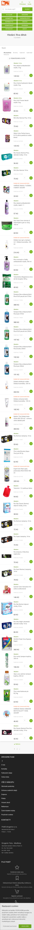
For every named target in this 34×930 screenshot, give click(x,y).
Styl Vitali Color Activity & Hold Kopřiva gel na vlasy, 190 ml (22, 222)
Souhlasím (25, 926)
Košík (29, 3)
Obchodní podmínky (7, 786)
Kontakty (4, 769)
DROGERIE (25, 15)
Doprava (4, 794)
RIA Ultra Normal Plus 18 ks (22, 118)
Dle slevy (15, 52)
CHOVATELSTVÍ (25, 18)
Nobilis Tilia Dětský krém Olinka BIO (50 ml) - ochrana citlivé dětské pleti (23, 418)
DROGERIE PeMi (7, 757)
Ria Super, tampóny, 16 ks (22, 536)
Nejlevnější (29, 52)
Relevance (6, 54)
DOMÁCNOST (9, 25)
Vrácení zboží (5, 802)
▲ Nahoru (17, 744)
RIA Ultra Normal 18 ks (21, 170)
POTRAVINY (9, 29)
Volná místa (5, 777)
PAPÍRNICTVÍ (9, 22)
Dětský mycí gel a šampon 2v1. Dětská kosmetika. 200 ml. (22, 242)
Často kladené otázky (8, 810)
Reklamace (4, 806)
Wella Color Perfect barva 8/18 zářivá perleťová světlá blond (22, 135)
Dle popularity (7, 52)
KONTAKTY (6, 820)
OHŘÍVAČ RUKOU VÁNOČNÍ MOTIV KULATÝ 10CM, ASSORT (22, 711)
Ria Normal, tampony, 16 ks (22, 436)
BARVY (25, 29)
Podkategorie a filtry (17, 58)
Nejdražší (22, 52)
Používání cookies (7, 815)
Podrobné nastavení (10, 926)
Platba (3, 798)
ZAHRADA (25, 25)
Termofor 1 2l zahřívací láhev (23, 488)
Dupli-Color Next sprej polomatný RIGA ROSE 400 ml (22, 471)
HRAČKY (24, 22)
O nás (3, 765)
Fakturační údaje (6, 773)
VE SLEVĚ (9, 15)
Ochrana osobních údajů (9, 790)
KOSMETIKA (9, 18)
